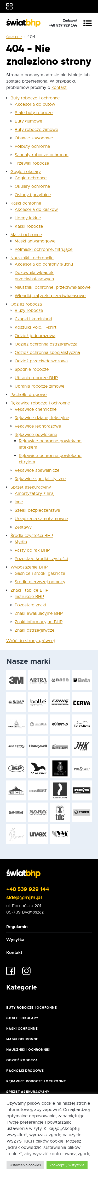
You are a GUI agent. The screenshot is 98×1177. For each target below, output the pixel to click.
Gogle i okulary (25, 171)
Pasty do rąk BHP (32, 550)
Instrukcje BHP (29, 596)
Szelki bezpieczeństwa (37, 510)
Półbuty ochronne (32, 146)
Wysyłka (15, 939)
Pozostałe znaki (30, 605)
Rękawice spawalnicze (37, 470)
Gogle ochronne (31, 178)
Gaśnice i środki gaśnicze (40, 573)
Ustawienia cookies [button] (25, 1165)
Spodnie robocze (32, 369)
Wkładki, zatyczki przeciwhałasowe (50, 295)
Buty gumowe (28, 121)
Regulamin (17, 927)
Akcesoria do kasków (36, 209)
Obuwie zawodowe (34, 138)
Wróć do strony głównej (30, 640)
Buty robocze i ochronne (35, 98)
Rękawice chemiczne (36, 409)
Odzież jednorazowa (35, 335)
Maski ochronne (26, 234)
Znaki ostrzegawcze (35, 630)
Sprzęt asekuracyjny (30, 487)
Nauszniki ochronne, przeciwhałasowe (53, 287)
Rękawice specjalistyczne (40, 478)
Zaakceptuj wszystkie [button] (67, 1165)
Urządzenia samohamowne (41, 518)
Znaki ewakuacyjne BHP (39, 613)
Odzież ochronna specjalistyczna (47, 352)
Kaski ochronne (25, 203)
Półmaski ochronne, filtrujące (44, 249)
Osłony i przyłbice (33, 194)
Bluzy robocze (29, 310)
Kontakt (14, 952)
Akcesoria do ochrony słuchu (44, 264)
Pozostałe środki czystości (41, 558)
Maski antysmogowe (35, 241)
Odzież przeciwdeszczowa (41, 361)
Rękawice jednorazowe (38, 426)
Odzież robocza (26, 304)
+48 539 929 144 (27, 889)
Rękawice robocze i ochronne (40, 403)
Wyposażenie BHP (29, 567)
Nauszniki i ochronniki (32, 258)
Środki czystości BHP (31, 535)
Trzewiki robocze (32, 163)
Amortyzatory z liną (34, 493)
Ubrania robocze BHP (36, 378)
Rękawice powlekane (36, 434)
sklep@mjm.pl (24, 897)
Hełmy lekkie (28, 218)
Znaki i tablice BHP (29, 590)
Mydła (21, 542)
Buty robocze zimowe (36, 129)
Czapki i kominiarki (33, 319)
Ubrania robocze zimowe (40, 386)
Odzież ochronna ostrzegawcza (46, 344)
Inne (19, 502)
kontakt (59, 87)
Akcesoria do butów (35, 104)
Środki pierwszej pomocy (40, 582)
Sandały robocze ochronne (41, 155)
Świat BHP (14, 37)
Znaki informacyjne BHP (38, 622)
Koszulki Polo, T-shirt (35, 327)
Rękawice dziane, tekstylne (42, 417)
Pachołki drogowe (28, 394)
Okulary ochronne (32, 186)
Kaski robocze (29, 226)
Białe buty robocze (34, 112)
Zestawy (23, 527)
